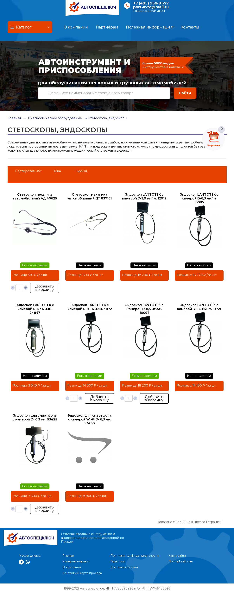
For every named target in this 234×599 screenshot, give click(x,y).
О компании (76, 27)
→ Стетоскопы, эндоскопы (106, 118)
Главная (15, 118)
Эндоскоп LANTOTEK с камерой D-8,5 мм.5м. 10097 (144, 309)
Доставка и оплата (124, 567)
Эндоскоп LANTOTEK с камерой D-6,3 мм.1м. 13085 (199, 198)
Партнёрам (107, 27)
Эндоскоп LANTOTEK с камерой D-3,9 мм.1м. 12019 (144, 196)
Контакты (189, 27)
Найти (185, 93)
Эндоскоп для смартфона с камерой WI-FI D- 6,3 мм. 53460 (89, 419)
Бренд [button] (81, 171)
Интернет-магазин (76, 561)
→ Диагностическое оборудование (53, 118)
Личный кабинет (149, 11)
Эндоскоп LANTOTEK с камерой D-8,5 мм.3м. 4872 (89, 307)
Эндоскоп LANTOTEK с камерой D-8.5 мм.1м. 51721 (199, 307)
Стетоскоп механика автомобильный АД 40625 (35, 196)
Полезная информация (150, 27)
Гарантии (117, 561)
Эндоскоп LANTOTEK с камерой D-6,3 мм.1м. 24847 (35, 309)
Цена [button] (57, 171)
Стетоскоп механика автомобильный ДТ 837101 (89, 196)
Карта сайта (177, 555)
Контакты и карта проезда (82, 573)
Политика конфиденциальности (135, 555)
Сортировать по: (28, 171)
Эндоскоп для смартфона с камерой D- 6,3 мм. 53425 (35, 417)
